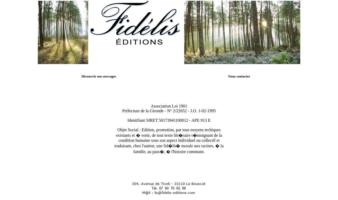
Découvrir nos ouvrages (99, 76)
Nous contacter (239, 76)
